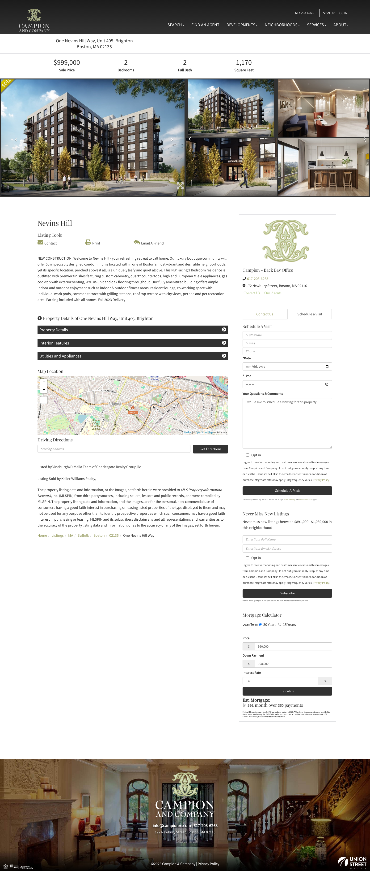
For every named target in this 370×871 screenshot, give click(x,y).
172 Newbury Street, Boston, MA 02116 (185, 832)
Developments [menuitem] (242, 24)
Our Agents (273, 292)
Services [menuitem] (316, 24)
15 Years (287, 624)
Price (246, 638)
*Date (247, 358)
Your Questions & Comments (263, 394)
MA (70, 535)
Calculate (287, 690)
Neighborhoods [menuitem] (282, 24)
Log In (342, 13)
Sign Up (329, 13)
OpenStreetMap (204, 432)
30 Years (267, 624)
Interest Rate (252, 673)
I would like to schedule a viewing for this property (287, 423)
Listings (57, 535)
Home (42, 535)
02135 (114, 535)
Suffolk (83, 535)
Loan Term (250, 624)
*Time (247, 376)
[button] (15, 137)
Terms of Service (305, 499)
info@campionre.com (172, 825)
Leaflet (188, 432)
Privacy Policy (321, 480)
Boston (99, 535)
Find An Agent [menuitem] (205, 24)
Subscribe (287, 593)
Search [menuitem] (176, 24)
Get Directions (210, 448)
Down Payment (253, 655)
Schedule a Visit (309, 314)
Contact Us (252, 292)
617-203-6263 (303, 13)
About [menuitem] (341, 24)
